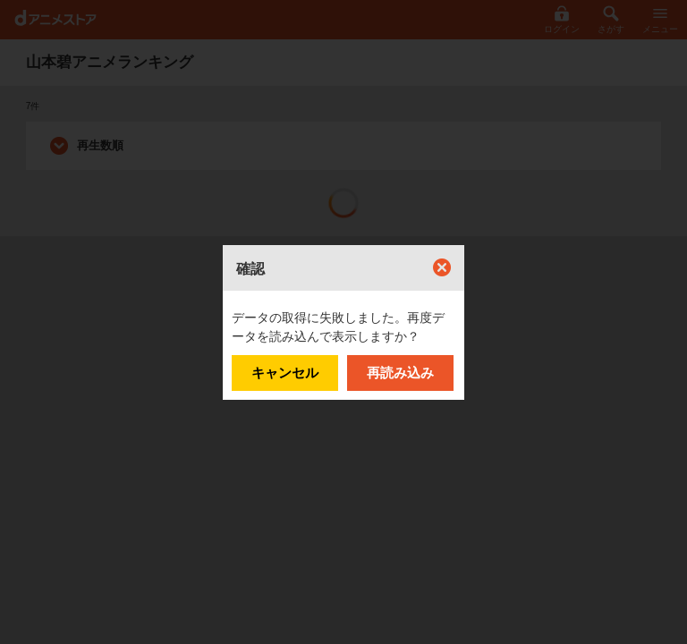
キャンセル (284, 372)
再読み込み (400, 372)
